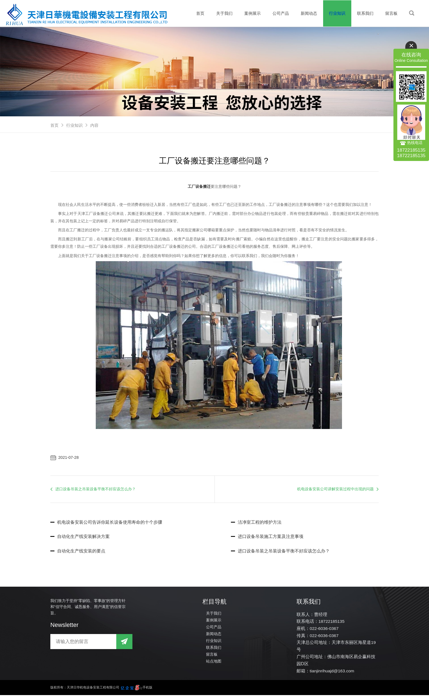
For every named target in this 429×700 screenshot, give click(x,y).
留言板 (391, 13)
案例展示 (248, 13)
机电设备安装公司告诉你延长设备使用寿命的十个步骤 (106, 525)
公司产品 (277, 13)
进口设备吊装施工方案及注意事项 (267, 539)
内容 (94, 125)
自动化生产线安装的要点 (77, 554)
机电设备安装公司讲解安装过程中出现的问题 (335, 491)
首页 (194, 13)
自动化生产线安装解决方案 (80, 539)
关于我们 (219, 13)
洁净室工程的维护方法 (256, 525)
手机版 (147, 692)
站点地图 (213, 664)
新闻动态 (306, 13)
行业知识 (335, 13)
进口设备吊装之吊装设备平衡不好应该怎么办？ (95, 491)
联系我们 (364, 13)
